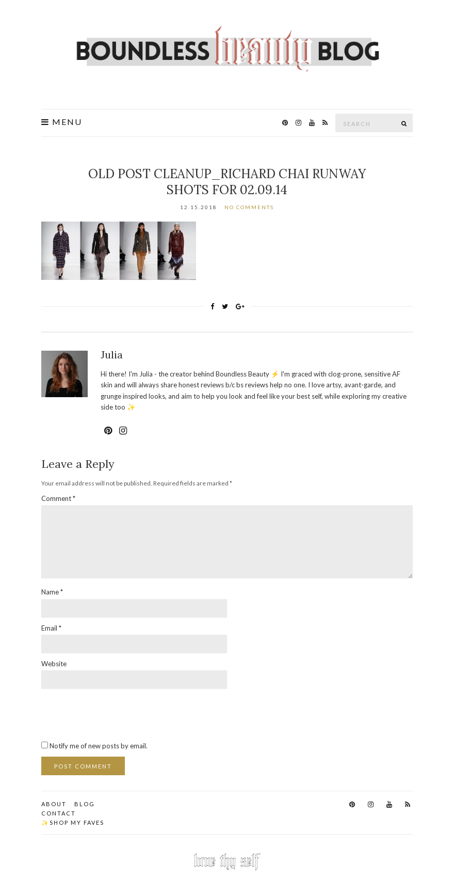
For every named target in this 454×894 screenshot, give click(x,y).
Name (52, 592)
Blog (84, 804)
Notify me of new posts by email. (99, 746)
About (54, 804)
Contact (58, 813)
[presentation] (119, 714)
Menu (61, 122)
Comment (58, 498)
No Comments (249, 207)
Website (54, 664)
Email (51, 628)
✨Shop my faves (72, 822)
